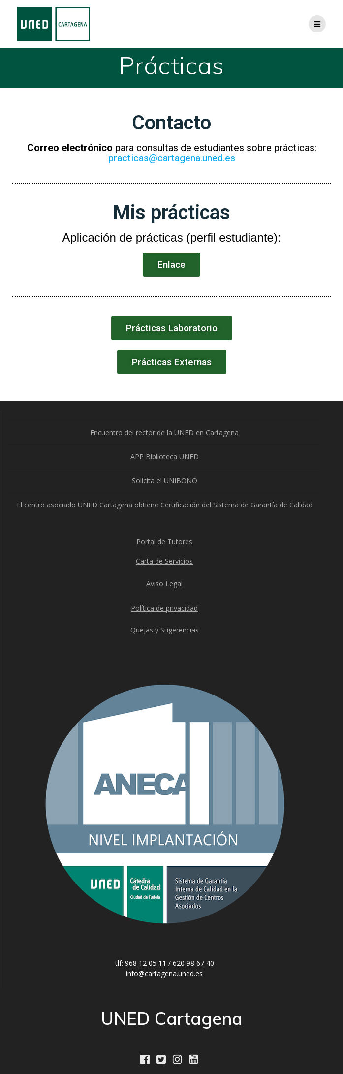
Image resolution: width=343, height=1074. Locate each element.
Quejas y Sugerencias (164, 629)
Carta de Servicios (164, 561)
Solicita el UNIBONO (164, 480)
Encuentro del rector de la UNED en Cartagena (164, 432)
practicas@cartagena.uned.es (171, 158)
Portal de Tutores (164, 541)
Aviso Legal (164, 583)
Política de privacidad (164, 608)
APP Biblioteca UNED (164, 456)
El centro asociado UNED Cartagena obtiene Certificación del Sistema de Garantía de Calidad (164, 504)
